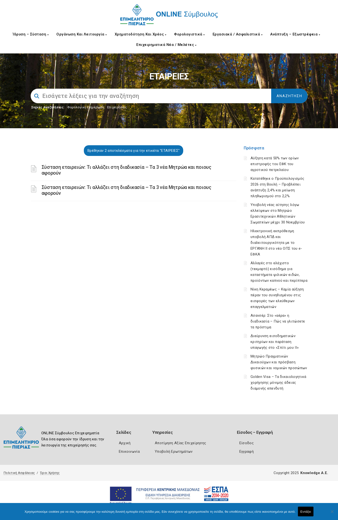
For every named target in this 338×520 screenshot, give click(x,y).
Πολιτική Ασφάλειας (19, 473)
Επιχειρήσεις (117, 107)
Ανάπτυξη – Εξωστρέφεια (295, 34)
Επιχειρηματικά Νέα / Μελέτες (166, 45)
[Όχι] (331, 514)
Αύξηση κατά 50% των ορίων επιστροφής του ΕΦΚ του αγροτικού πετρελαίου (275, 164)
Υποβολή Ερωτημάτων (173, 451)
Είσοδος (246, 443)
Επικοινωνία (129, 451)
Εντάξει (305, 511)
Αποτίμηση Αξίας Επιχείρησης (180, 443)
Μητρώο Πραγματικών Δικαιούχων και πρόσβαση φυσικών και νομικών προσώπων (279, 362)
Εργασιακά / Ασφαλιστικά (238, 34)
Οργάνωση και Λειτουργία (81, 34)
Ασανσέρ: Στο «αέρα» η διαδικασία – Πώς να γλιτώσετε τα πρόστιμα (278, 321)
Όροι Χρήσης (50, 473)
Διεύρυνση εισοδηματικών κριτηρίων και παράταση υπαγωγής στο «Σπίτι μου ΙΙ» (275, 342)
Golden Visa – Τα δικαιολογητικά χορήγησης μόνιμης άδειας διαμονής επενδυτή (278, 383)
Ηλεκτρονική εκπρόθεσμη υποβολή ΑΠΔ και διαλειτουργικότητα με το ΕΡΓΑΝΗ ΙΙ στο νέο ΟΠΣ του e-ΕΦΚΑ (276, 242)
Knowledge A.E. (314, 473)
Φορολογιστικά (189, 34)
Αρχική (125, 443)
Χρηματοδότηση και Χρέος (140, 34)
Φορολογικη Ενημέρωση (85, 107)
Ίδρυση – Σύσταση (31, 34)
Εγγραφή (246, 451)
